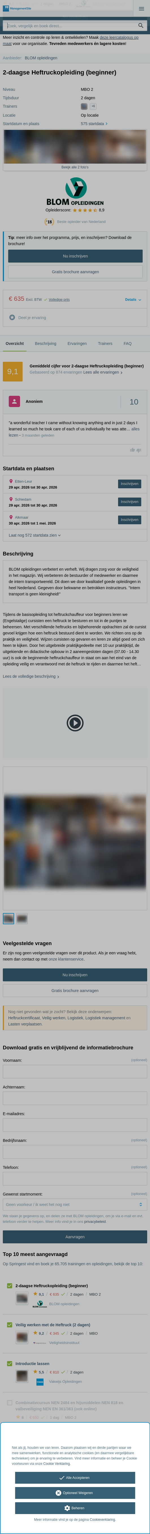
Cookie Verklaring (56, 1464)
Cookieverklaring (102, 1520)
